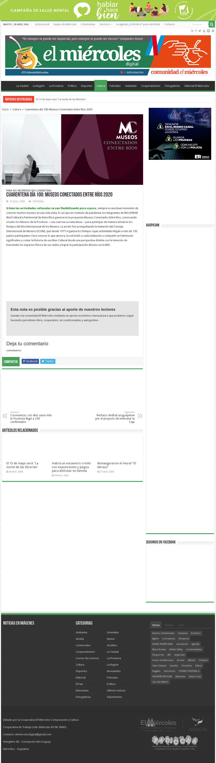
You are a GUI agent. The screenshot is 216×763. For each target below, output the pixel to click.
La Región (39, 85)
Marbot (191, 660)
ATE (169, 655)
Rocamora (184, 638)
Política (72, 85)
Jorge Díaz (179, 655)
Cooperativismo (150, 85)
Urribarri (203, 660)
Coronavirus (168, 638)
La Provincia (56, 85)
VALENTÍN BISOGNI (162, 676)
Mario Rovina (159, 649)
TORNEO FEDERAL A (189, 671)
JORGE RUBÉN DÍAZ (162, 644)
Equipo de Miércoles (65, 24)
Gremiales (113, 632)
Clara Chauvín (159, 665)
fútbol (198, 665)
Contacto (169, 24)
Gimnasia (182, 633)
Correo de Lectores (87, 658)
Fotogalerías (172, 85)
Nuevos (169, 625)
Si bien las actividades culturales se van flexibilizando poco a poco (51, 208)
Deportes (86, 85)
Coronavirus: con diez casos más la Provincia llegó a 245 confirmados (31, 417)
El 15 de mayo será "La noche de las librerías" (61, 99)
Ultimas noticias (116, 690)
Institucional (42, 24)
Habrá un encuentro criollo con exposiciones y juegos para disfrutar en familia (71, 467)
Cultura (100, 85)
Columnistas (88, 24)
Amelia (80, 638)
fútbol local (195, 676)
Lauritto (174, 665)
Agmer (155, 638)
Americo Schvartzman (163, 633)
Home (8, 85)
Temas (156, 625)
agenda (195, 644)
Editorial (81, 677)
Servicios (104, 24)
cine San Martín (160, 682)
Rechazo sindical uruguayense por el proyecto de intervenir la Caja (113, 417)
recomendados (194, 649)
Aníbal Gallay (175, 649)
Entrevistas (82, 690)
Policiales (115, 85)
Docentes (187, 665)
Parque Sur (158, 655)
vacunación (182, 644)
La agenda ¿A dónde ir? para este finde (138, 24)
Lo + (181, 625)
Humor (111, 638)
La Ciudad (22, 85)
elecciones (169, 671)
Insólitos (112, 645)
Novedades (114, 671)
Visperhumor (114, 696)
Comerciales (83, 645)
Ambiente (131, 85)
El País (79, 684)
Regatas (156, 671)
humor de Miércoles (163, 660)
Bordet (180, 660)
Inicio (5, 109)
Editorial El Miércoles (197, 85)
